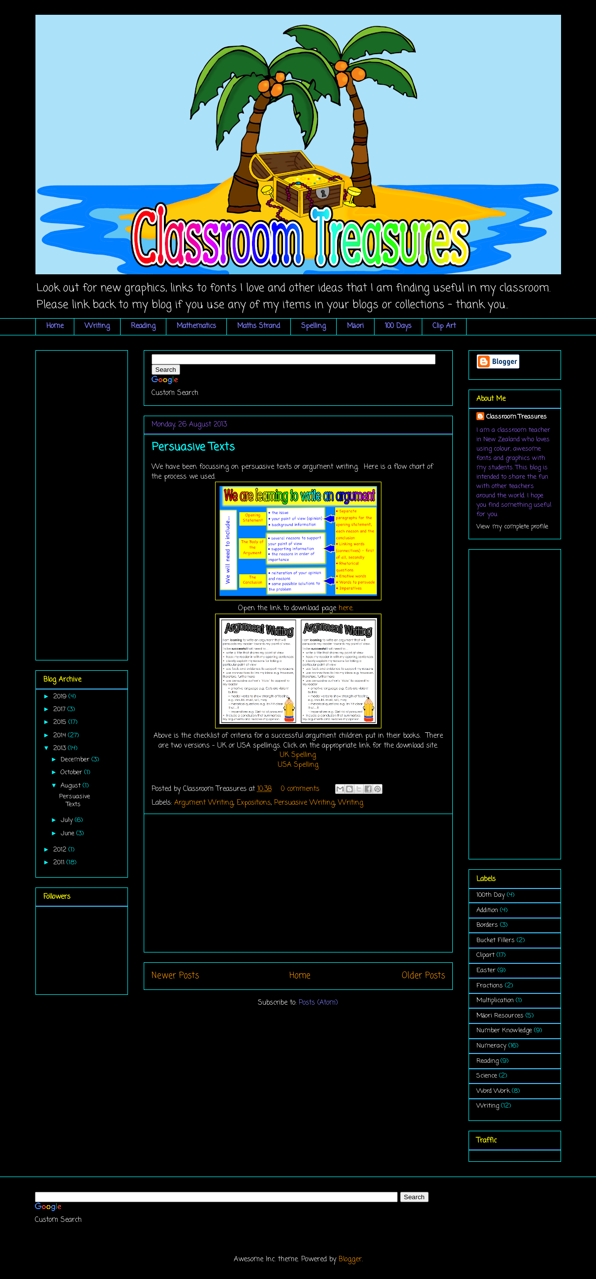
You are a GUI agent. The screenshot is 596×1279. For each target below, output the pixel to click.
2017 (60, 709)
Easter (486, 970)
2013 (60, 748)
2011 (59, 862)
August (72, 785)
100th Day (490, 895)
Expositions (254, 803)
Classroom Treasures (516, 417)
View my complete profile (512, 526)
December (76, 759)
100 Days (398, 326)
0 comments (300, 789)
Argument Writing (203, 803)
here (345, 608)
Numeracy (491, 1045)
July (68, 820)
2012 (60, 849)
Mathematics (196, 326)
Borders (487, 925)
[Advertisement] (298, 883)
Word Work (493, 1091)
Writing (97, 326)
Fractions (489, 985)
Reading (143, 326)
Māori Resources (500, 1015)
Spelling (313, 326)
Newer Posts (175, 976)
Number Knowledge (504, 1030)
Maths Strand (258, 326)
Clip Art (444, 326)
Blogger (350, 1259)
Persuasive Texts (193, 447)
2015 (60, 722)
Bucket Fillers (495, 940)
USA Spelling (298, 765)
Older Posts (423, 976)
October (72, 772)
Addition (487, 910)
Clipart (485, 955)
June (68, 833)
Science (486, 1076)
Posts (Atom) (318, 1003)
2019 (60, 696)
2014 (60, 735)
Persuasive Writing (304, 803)
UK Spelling (298, 755)
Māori (355, 326)
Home (54, 326)
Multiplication (495, 1000)
